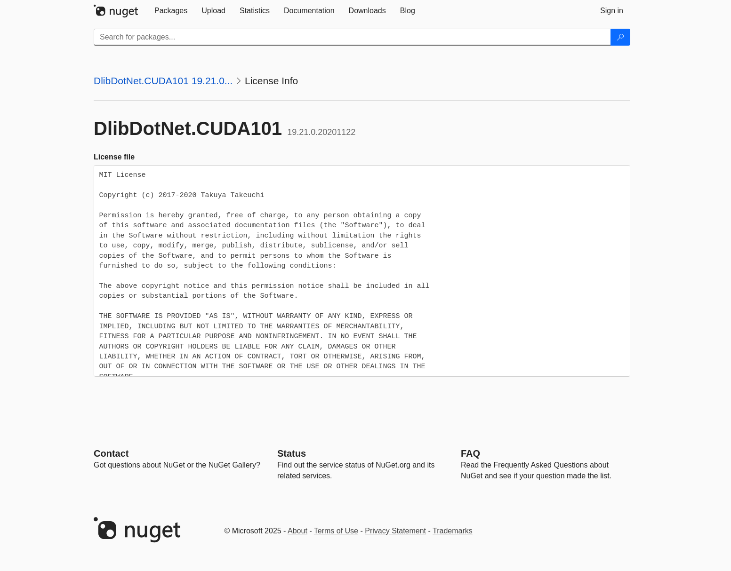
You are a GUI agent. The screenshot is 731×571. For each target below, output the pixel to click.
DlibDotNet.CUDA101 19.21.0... (163, 80)
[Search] (620, 37)
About (297, 531)
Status (291, 453)
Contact (111, 453)
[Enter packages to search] (352, 37)
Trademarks (453, 531)
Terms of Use (336, 531)
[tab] (170, 10)
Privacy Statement (395, 531)
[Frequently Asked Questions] (470, 453)
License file (114, 157)
